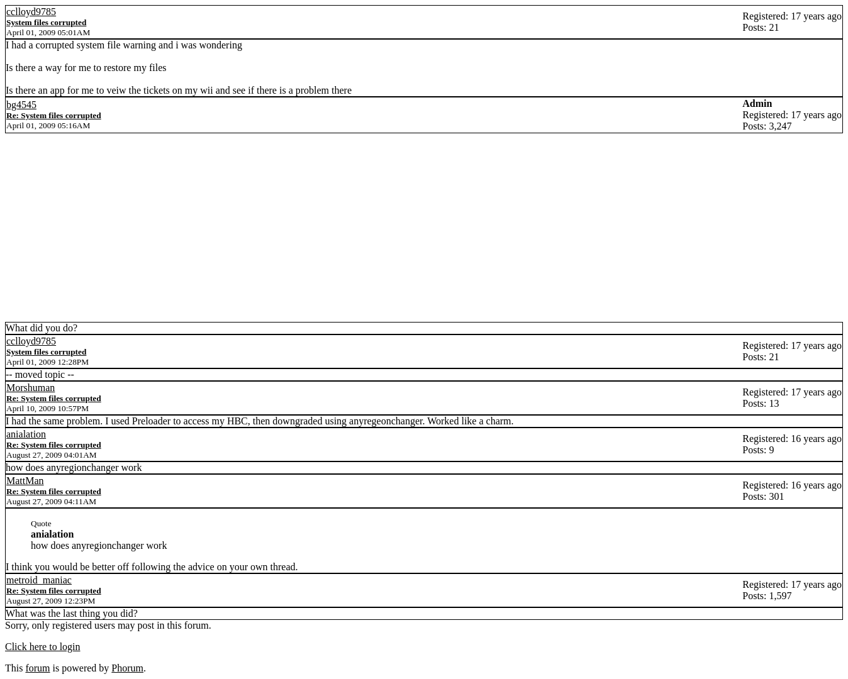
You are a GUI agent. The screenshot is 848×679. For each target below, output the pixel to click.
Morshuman (30, 387)
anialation (26, 434)
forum (37, 668)
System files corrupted (46, 22)
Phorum (127, 668)
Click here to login (43, 646)
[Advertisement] (424, 228)
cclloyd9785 (31, 11)
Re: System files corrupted (53, 115)
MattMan (25, 480)
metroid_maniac (39, 580)
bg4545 (21, 104)
